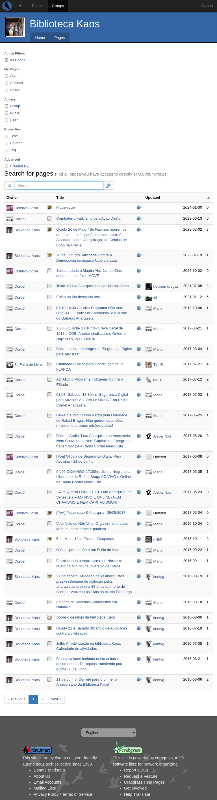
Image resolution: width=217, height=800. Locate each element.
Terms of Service (77, 794)
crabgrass (164, 758)
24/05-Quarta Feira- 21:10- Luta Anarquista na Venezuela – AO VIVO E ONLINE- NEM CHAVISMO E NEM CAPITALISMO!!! (94, 497)
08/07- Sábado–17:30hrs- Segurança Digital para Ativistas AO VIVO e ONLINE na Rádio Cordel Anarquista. (92, 399)
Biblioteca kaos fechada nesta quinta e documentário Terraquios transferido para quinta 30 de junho (89, 664)
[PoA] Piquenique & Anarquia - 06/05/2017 (90, 512)
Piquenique (65, 207)
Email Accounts (47, 782)
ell (155, 297)
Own (14, 76)
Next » (56, 699)
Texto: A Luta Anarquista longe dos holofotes (92, 286)
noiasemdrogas (166, 286)
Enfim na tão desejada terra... (80, 297)
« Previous (16, 699)
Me (20, 6)
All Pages (17, 60)
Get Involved (135, 788)
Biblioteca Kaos (65, 24)
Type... (15, 136)
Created (16, 83)
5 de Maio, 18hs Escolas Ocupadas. (85, 539)
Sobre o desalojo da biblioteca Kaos (85, 617)
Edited (15, 90)
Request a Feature (140, 776)
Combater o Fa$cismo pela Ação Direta (88, 218)
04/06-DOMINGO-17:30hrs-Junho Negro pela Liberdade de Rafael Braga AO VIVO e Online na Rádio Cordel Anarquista (93, 476)
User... (15, 120)
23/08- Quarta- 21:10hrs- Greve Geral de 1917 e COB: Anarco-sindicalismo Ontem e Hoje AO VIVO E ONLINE (91, 333)
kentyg (158, 576)
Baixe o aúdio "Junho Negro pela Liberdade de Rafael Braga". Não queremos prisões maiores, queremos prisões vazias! (91, 420)
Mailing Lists (45, 788)
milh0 (157, 539)
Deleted (16, 143)
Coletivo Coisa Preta (26, 208)
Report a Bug (136, 770)
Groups (58, 6)
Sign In (207, 6)
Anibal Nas (162, 436)
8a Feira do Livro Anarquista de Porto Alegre (28, 365)
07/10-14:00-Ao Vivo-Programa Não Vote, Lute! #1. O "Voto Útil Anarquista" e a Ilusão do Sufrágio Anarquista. (91, 313)
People (37, 6)
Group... (16, 106)
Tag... (14, 150)
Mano (158, 308)
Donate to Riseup (49, 770)
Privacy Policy (46, 794)
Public (15, 113)
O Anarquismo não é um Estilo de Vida (87, 550)
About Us (42, 776)
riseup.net (64, 758)
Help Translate (137, 794)
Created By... (20, 166)
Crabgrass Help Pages (144, 782)
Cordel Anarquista (23, 219)
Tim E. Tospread (160, 365)
